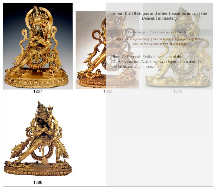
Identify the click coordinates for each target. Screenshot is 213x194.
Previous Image (136, 32)
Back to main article (161, 32)
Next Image (184, 32)
